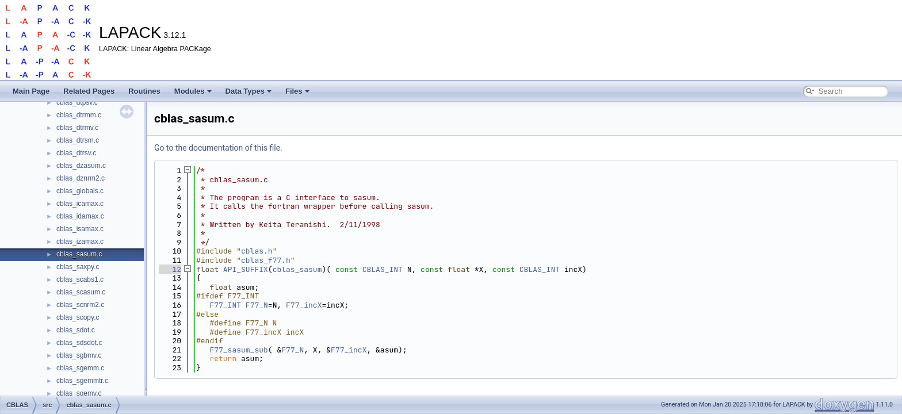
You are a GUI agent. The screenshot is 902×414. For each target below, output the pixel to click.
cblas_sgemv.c (78, 393)
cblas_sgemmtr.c (82, 381)
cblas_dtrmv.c (77, 128)
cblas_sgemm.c (80, 368)
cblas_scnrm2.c (80, 305)
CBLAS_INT (382, 269)
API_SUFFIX (245, 269)
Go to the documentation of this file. (218, 147)
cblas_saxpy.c (77, 267)
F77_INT (225, 305)
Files (297, 91)
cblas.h (257, 251)
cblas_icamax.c (80, 204)
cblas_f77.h (266, 260)
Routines (144, 91)
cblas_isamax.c (80, 229)
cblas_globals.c (80, 191)
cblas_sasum (297, 269)
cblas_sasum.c (79, 254)
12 (170, 269)
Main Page (31, 91)
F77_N (257, 305)
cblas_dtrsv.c (76, 153)
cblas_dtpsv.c (77, 102)
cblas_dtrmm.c (78, 115)
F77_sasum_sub (238, 350)
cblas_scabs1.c (80, 279)
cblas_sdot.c (75, 330)
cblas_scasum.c (80, 292)
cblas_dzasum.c (81, 166)
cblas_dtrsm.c (77, 140)
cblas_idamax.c (80, 216)
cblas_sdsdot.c (79, 343)
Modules (193, 91)
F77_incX (304, 305)
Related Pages (88, 91)
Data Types (249, 91)
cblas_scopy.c (77, 317)
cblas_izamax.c (80, 241)
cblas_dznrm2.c (80, 178)
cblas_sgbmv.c (78, 355)
